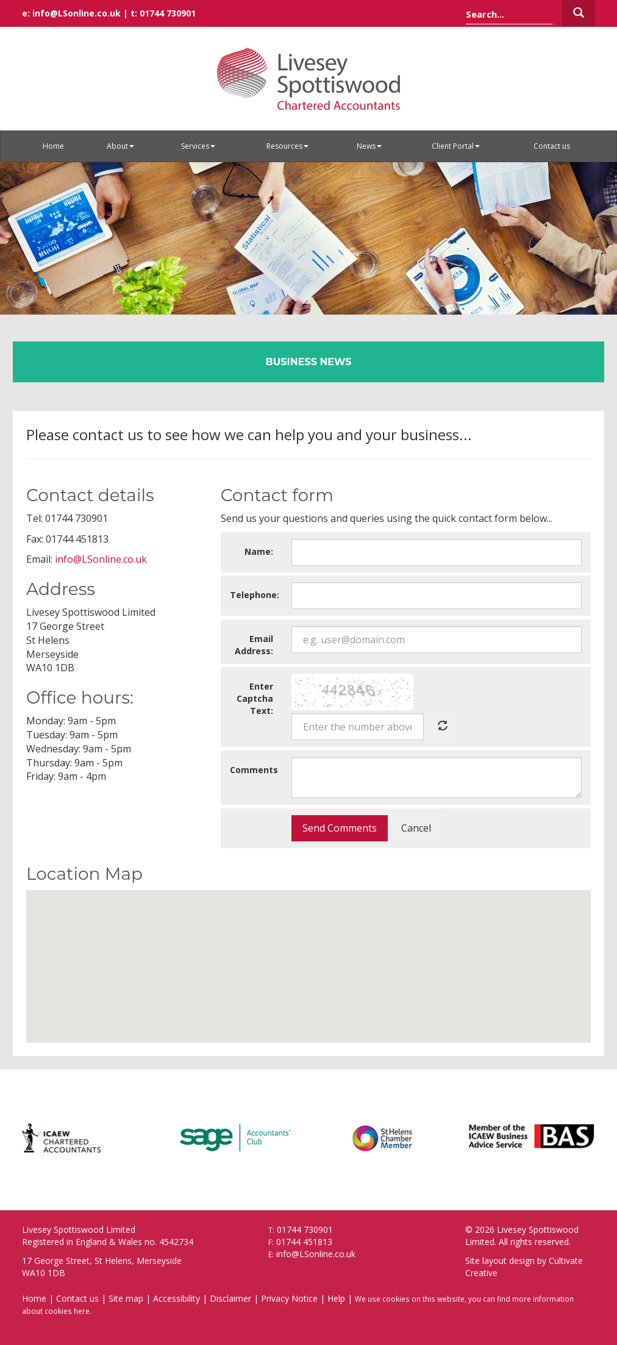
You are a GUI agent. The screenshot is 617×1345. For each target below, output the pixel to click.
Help (336, 1298)
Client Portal (456, 146)
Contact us (551, 146)
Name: (258, 551)
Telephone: (254, 595)
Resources (287, 146)
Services (198, 146)
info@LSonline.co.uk (76, 13)
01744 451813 (304, 1241)
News (369, 146)
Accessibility (176, 1298)
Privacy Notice (289, 1298)
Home (53, 146)
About (120, 146)
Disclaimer (230, 1298)
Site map (126, 1298)
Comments (254, 770)
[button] (308, 955)
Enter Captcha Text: (255, 698)
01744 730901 (168, 13)
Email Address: (254, 645)
